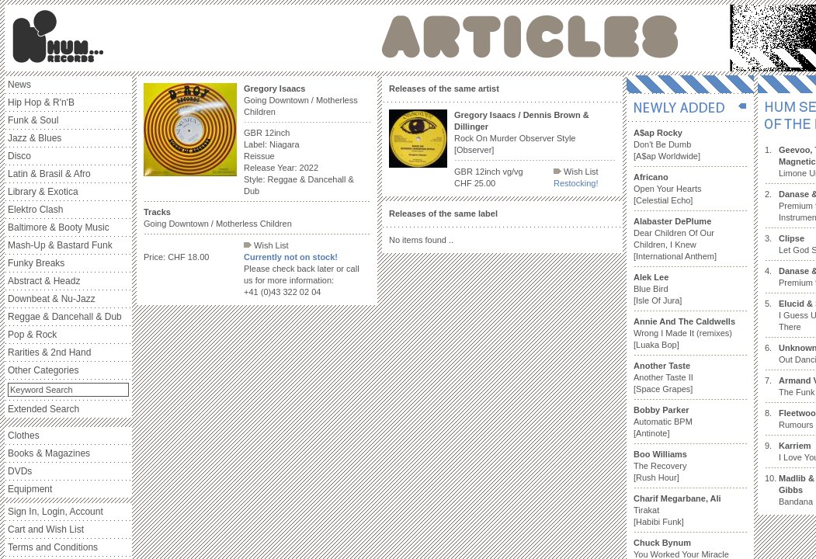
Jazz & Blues (34, 138)
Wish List (266, 245)
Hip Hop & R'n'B (41, 102)
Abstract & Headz (44, 281)
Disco (19, 156)
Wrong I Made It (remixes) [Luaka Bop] (684, 333)
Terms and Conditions (53, 547)
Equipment (30, 489)
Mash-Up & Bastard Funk (60, 245)
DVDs (20, 471)
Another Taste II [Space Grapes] (663, 377)
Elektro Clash (35, 209)
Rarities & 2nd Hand (49, 352)
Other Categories (43, 370)
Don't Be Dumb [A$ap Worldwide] (667, 144)
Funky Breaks (36, 263)
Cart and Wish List (46, 529)
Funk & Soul (33, 120)
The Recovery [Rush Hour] (660, 466)
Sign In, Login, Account (55, 511)
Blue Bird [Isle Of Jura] (658, 289)
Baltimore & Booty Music (58, 227)
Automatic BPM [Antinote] (663, 421)
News (19, 84)
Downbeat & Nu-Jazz (51, 298)
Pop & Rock (32, 334)
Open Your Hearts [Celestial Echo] (667, 188)
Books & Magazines (49, 453)
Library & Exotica (43, 191)
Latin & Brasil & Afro (49, 173)
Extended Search (43, 409)
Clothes (24, 435)
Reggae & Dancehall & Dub (65, 316)
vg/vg (512, 171)
